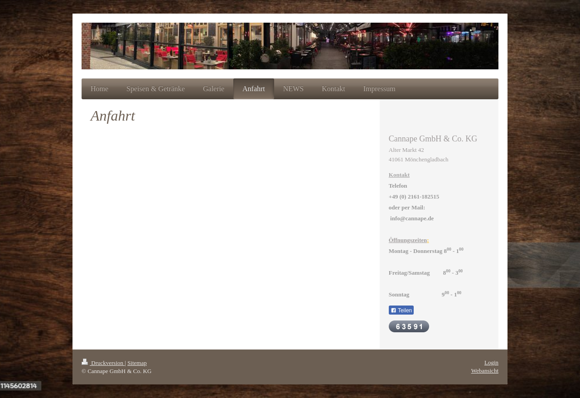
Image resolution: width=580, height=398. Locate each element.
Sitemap (137, 362)
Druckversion (103, 362)
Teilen (401, 310)
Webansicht (484, 370)
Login (491, 362)
